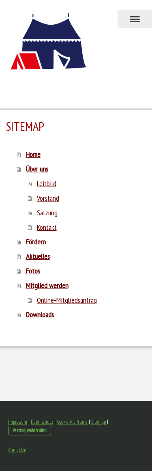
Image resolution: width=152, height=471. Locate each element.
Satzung (47, 212)
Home (33, 154)
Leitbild (46, 183)
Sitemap (98, 421)
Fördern (36, 241)
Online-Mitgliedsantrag (67, 300)
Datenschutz (42, 421)
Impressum (17, 421)
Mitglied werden (47, 285)
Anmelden (17, 449)
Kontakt (47, 227)
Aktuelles (38, 256)
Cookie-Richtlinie (72, 421)
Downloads (40, 314)
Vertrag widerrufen (30, 430)
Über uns (37, 169)
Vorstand (48, 198)
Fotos (33, 271)
